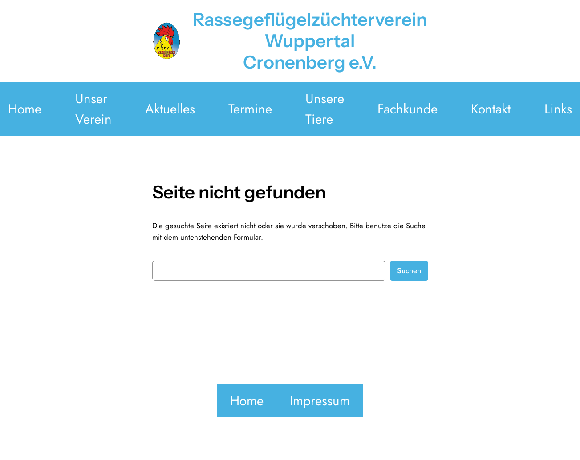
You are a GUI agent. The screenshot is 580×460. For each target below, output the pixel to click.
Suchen (409, 270)
